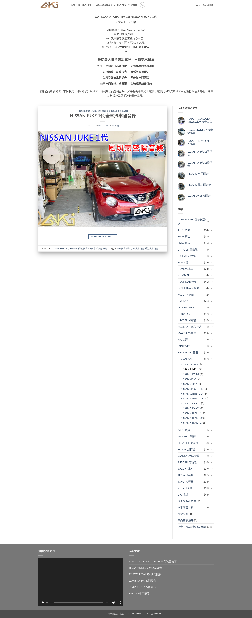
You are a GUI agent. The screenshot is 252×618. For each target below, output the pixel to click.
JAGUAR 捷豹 (186, 294)
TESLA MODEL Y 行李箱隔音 (200, 131)
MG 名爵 (183, 339)
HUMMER (184, 275)
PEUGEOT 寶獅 (187, 436)
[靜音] (114, 602)
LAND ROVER (186, 307)
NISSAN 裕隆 (100, 111)
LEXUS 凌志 (184, 313)
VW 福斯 (183, 494)
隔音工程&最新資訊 (105, 5)
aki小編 (115, 126)
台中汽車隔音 (137, 248)
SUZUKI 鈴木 (185, 468)
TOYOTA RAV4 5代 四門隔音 (199, 142)
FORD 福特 (184, 262)
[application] (80, 582)
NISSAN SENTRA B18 (192, 398)
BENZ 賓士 (184, 236)
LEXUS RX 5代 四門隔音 (199, 153)
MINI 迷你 (184, 345)
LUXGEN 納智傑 (187, 320)
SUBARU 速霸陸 (187, 462)
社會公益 (183, 513)
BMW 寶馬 (184, 242)
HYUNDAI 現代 (187, 281)
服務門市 (121, 5)
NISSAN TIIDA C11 (191, 403)
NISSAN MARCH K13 (192, 388)
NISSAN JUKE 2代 (190, 374)
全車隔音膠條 (123, 248)
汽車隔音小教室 (187, 500)
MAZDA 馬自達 (187, 333)
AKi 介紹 (75, 5)
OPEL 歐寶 (184, 430)
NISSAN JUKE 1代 (86, 111)
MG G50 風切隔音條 (199, 184)
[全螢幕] (119, 602)
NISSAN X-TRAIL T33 (192, 422)
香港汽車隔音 (151, 248)
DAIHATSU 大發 (187, 255)
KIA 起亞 (183, 300)
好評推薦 (132, 5)
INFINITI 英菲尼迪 (188, 288)
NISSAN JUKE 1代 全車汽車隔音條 (103, 115)
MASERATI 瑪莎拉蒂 (190, 326)
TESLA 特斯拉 (186, 475)
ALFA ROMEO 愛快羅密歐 (192, 221)
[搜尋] (142, 5)
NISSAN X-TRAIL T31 (192, 413)
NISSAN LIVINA (189, 383)
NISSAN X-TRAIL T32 (192, 417)
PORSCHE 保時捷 (188, 442)
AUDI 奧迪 (184, 230)
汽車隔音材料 (186, 507)
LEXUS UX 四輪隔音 (199, 195)
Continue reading (103, 236)
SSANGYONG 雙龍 (189, 455)
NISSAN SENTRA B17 (192, 393)
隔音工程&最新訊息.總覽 (117, 111)
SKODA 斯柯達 (186, 449)
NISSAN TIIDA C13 (191, 408)
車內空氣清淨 (186, 520)
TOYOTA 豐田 (185, 481)
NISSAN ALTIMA (189, 364)
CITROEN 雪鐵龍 (188, 249)
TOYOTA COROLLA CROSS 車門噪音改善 (199, 120)
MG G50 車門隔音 (198, 173)
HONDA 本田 (185, 268)
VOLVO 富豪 (185, 487)
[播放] (43, 602)
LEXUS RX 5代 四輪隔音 (199, 164)
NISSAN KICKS (188, 379)
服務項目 (87, 4)
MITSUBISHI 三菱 (188, 352)
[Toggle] (212, 221)
